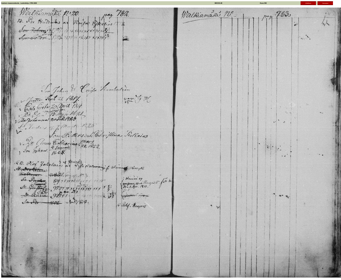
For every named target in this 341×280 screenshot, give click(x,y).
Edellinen (308, 3)
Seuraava (325, 3)
